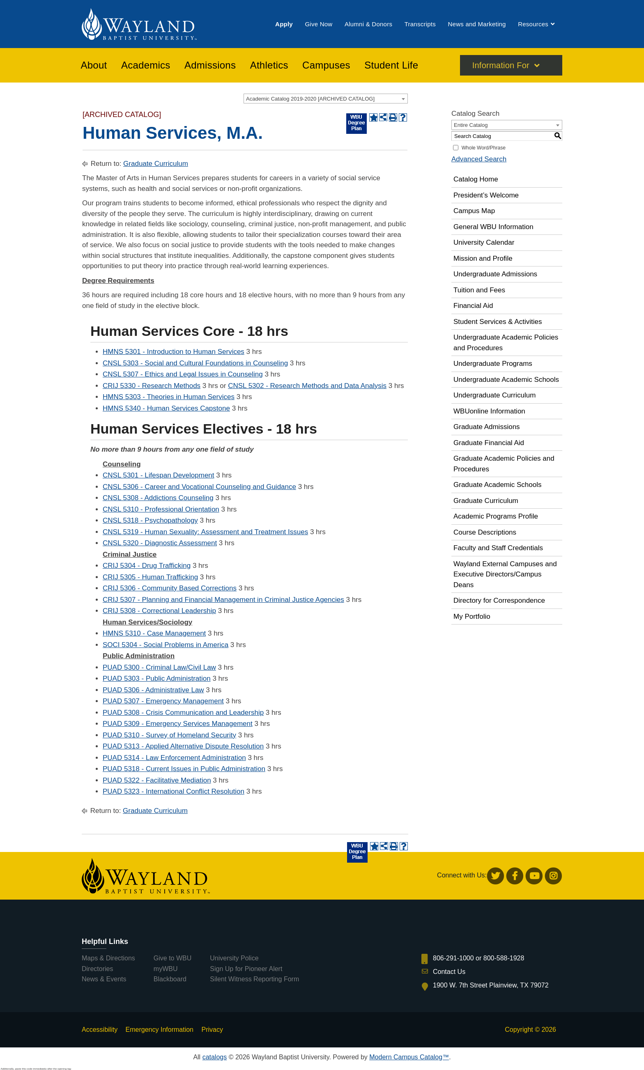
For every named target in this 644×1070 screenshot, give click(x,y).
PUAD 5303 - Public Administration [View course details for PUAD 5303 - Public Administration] (157, 678)
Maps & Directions (108, 958)
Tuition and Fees (479, 290)
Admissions (210, 65)
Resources (533, 24)
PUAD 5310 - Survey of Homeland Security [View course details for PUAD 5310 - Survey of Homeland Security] (169, 735)
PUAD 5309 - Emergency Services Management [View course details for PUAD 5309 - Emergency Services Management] (178, 724)
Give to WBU (172, 958)
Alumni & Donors (368, 24)
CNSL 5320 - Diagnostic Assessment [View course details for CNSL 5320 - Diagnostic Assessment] (160, 543)
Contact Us (449, 971)
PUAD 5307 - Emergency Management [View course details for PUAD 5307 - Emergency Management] (163, 701)
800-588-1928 (503, 958)
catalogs (214, 1057)
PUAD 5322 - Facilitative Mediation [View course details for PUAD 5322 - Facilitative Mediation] (157, 780)
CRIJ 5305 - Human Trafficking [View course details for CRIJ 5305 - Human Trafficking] (150, 577)
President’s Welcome (486, 195)
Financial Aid (473, 306)
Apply (284, 24)
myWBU (166, 968)
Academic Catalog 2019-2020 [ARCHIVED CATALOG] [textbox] (310, 99)
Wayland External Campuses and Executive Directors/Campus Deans (505, 574)
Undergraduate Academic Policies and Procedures (505, 342)
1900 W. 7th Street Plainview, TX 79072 (491, 985)
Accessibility (99, 1029)
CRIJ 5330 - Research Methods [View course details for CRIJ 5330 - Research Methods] (151, 386)
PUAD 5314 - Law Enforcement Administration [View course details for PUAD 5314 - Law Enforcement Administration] (174, 758)
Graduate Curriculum (155, 164)
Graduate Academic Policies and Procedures (503, 464)
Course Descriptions (484, 532)
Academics (145, 65)
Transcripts (420, 24)
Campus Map (474, 211)
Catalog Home (475, 179)
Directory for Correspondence (499, 600)
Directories (97, 968)
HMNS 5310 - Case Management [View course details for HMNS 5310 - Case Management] (154, 633)
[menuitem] (284, 24)
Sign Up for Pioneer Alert (246, 968)
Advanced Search (478, 159)
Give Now (318, 24)
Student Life (391, 65)
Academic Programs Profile (495, 516)
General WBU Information (493, 227)
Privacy (212, 1029)
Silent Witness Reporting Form (254, 979)
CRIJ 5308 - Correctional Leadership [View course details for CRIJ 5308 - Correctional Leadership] (159, 611)
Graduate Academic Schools (497, 485)
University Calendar (483, 242)
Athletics (269, 65)
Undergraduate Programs (492, 363)
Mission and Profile (483, 258)
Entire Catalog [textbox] (471, 125)
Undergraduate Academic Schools (506, 379)
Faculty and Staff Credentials (498, 548)
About (94, 65)
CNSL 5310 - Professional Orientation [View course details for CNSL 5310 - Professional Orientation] (161, 509)
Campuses (326, 65)
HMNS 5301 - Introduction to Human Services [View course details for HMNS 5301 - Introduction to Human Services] (173, 352)
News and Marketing (477, 24)
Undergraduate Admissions (495, 274)
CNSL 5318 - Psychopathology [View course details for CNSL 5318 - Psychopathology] (150, 520)
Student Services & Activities (497, 322)
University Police (234, 958)
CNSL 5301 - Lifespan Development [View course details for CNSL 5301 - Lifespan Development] (158, 475)
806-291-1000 (453, 958)
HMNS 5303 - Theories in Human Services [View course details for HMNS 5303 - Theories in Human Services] (169, 397)
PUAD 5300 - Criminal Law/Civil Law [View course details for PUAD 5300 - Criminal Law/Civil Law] (159, 667)
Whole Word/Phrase (484, 148)
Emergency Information (159, 1029)
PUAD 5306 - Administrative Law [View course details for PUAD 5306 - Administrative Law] (153, 690)
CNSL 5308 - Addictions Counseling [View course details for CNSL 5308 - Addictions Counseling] (158, 498)
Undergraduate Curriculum (494, 395)
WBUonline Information (489, 411)
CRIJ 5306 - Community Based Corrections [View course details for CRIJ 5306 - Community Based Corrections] (170, 588)
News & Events (104, 979)
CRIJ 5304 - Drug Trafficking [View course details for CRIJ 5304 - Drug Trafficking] (147, 565)
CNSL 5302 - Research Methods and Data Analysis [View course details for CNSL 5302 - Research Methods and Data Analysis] (307, 386)
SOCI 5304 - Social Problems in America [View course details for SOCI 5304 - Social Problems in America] (165, 645)
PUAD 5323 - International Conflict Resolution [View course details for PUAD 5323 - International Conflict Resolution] (173, 791)
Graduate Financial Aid (488, 443)
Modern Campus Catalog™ (409, 1057)
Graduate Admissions (486, 427)
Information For (500, 65)
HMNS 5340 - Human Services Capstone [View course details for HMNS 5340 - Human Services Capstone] (166, 408)
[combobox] (326, 98)
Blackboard (170, 979)
